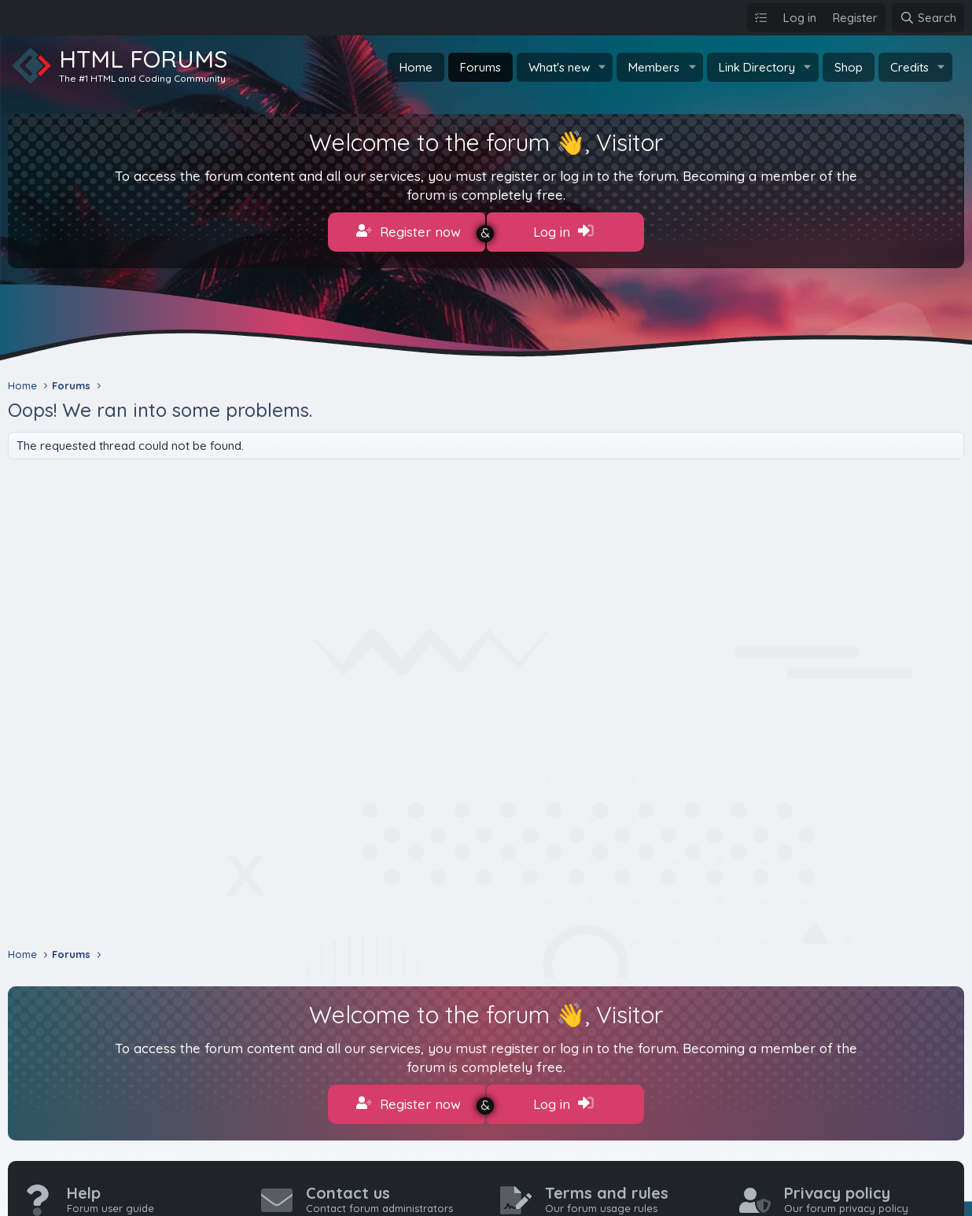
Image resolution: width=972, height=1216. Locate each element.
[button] (602, 67)
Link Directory (757, 67)
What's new (559, 67)
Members (653, 67)
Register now (408, 231)
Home (416, 67)
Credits (909, 67)
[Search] (928, 17)
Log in (563, 231)
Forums (480, 67)
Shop (848, 67)
